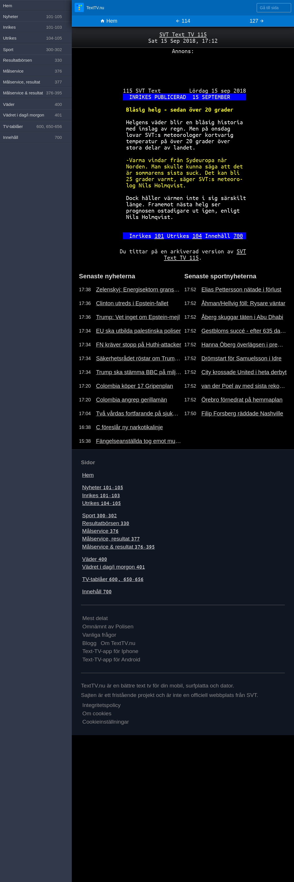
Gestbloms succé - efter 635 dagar (244, 331)
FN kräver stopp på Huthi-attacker (138, 344)
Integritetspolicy (101, 705)
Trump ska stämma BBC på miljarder (138, 372)
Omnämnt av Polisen (108, 626)
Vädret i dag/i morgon (113, 567)
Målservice (100, 531)
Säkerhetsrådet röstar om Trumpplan (138, 358)
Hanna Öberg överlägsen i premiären (244, 344)
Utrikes (101, 503)
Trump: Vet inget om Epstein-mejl (138, 317)
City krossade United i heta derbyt (244, 372)
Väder (94, 559)
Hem (108, 21)
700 (238, 235)
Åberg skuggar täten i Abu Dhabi (242, 317)
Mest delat (95, 618)
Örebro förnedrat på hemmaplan (242, 400)
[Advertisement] (183, 68)
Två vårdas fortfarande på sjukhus (138, 413)
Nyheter (102, 487)
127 (256, 21)
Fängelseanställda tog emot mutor (138, 441)
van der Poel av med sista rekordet (244, 386)
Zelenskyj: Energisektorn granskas (138, 289)
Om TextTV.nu (118, 643)
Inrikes (101, 495)
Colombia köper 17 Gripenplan (134, 386)
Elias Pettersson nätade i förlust (241, 289)
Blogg (89, 643)
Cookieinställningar (105, 722)
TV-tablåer (113, 579)
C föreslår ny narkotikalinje (129, 427)
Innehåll (97, 591)
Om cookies (96, 713)
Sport (99, 515)
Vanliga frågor (99, 635)
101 (159, 235)
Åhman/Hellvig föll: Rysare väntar (243, 303)
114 (182, 21)
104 (197, 235)
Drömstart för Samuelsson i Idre (241, 358)
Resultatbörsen (105, 523)
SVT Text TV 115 (183, 34)
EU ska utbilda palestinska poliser (138, 331)
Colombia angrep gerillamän (131, 400)
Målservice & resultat (118, 547)
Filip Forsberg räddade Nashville (242, 413)
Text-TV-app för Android (111, 659)
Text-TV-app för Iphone (110, 651)
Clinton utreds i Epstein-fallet (132, 303)
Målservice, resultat (111, 539)
